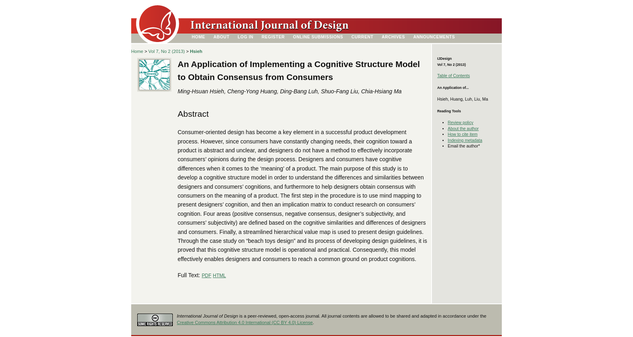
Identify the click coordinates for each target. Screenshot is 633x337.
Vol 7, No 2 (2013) (167, 51)
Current (362, 37)
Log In (246, 37)
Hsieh (196, 51)
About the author (463, 128)
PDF (207, 275)
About (222, 37)
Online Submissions (318, 37)
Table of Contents (453, 76)
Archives (393, 37)
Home (198, 37)
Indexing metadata (465, 140)
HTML (219, 275)
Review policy (461, 122)
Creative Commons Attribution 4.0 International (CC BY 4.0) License (245, 322)
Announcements (434, 37)
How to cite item (463, 134)
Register (273, 37)
